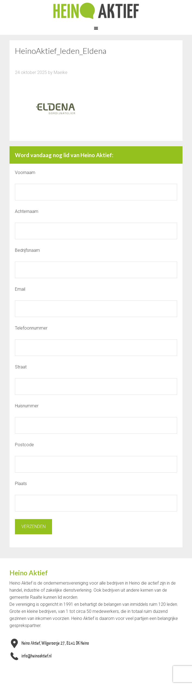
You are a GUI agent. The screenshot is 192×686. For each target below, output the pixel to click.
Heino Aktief (96, 11)
